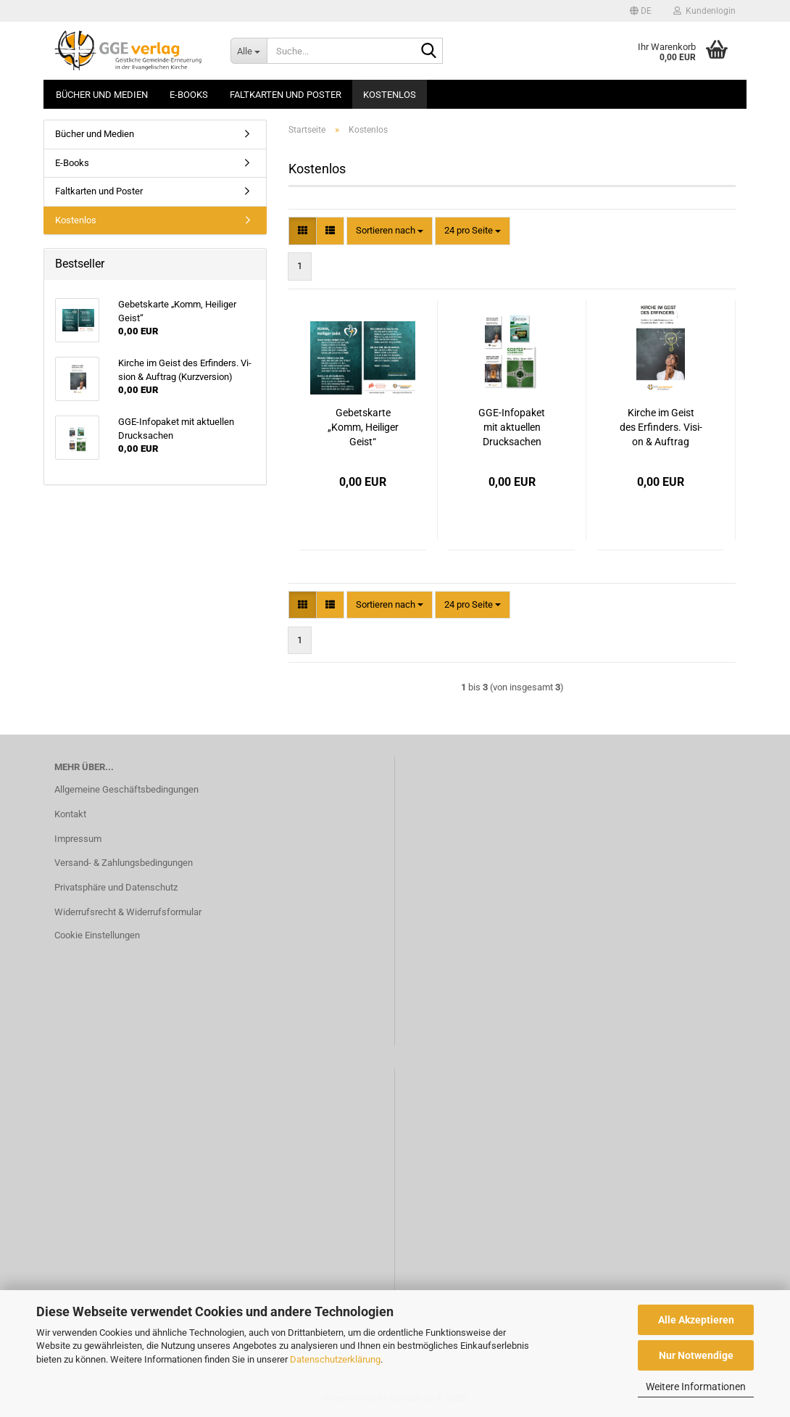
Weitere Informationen (696, 1386)
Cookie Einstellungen (97, 935)
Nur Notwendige (696, 1355)
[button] (640, 11)
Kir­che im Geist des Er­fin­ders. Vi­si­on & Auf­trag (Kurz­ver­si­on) (661, 428)
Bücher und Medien (102, 94)
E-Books (189, 94)
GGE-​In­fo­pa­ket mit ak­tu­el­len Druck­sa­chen (511, 427)
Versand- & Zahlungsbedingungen (123, 862)
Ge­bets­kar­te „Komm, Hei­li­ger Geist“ (363, 427)
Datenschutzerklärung (335, 1359)
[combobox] (389, 231)
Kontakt (70, 814)
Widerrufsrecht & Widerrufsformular (127, 911)
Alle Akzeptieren (696, 1320)
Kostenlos (389, 94)
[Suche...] (248, 51)
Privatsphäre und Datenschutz (116, 887)
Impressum (77, 838)
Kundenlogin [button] (704, 11)
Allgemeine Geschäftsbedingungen (126, 789)
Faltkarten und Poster (285, 94)
